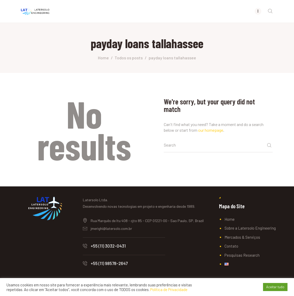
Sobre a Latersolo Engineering (250, 228)
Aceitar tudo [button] (275, 287)
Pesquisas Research (242, 255)
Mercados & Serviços (242, 237)
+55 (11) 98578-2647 (109, 263)
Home (103, 57)
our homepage (210, 130)
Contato (231, 246)
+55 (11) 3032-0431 (108, 245)
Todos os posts (129, 57)
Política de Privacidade (168, 289)
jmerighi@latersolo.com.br (111, 228)
